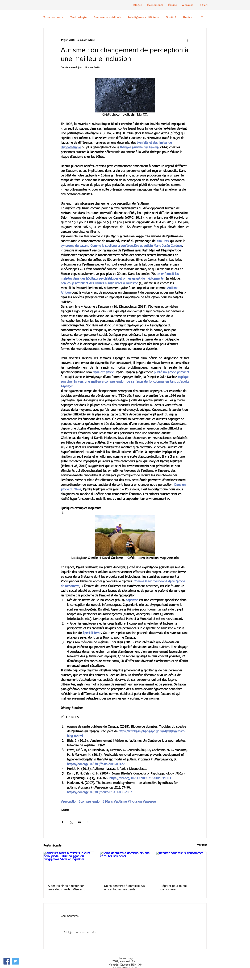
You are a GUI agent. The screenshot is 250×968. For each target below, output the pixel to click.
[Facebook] (6, 961)
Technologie (78, 17)
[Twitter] (15, 961)
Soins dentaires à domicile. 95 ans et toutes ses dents (124, 887)
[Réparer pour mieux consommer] (181, 866)
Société (171, 17)
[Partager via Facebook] (62, 822)
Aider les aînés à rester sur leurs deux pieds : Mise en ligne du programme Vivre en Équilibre (68, 887)
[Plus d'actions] (187, 40)
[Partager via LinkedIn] (79, 822)
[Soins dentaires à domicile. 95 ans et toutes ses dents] (125, 866)
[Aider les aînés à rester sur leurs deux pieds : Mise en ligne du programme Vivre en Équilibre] (69, 866)
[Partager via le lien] (88, 822)
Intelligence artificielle (143, 17)
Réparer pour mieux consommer (174, 887)
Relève (187, 17)
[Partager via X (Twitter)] (71, 822)
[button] (155, 5)
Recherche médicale (107, 17)
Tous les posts (53, 17)
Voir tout (202, 845)
